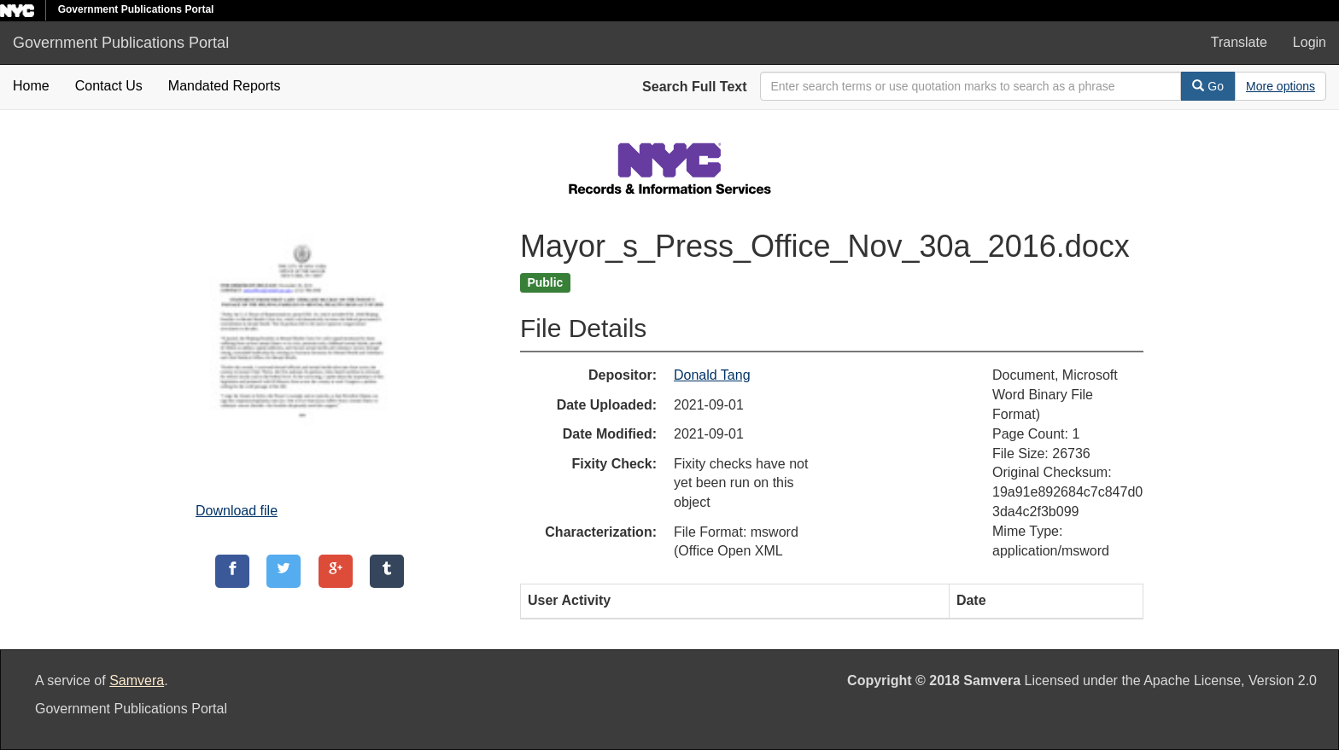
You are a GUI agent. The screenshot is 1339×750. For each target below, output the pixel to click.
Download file (237, 510)
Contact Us (109, 85)
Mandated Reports (224, 85)
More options (1280, 86)
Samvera (136, 680)
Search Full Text (694, 86)
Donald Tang (712, 375)
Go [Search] (1208, 86)
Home (31, 85)
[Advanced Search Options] (1280, 86)
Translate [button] (1239, 42)
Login (1309, 42)
